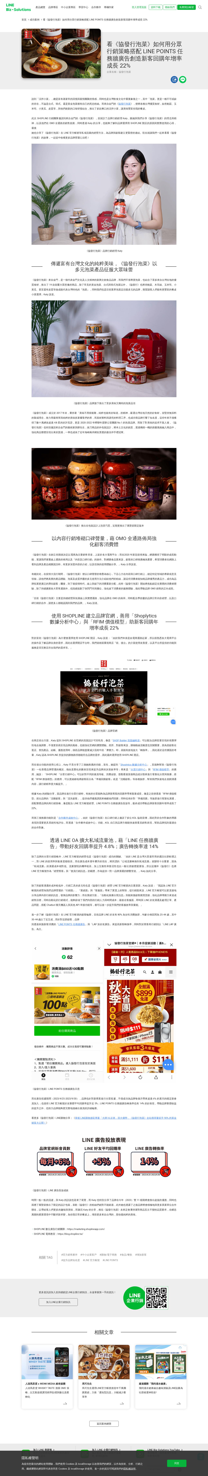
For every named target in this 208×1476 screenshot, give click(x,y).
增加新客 (142, 1254)
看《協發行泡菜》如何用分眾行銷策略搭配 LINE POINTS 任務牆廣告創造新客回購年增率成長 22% (95, 19)
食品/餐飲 (127, 1254)
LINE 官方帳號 (92, 1260)
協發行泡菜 (124, 103)
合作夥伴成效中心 (68, 817)
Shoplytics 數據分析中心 (134, 764)
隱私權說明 (129, 1468)
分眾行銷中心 (138, 769)
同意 (176, 1463)
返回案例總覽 (104, 1423)
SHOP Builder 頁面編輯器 (126, 740)
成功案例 (34, 19)
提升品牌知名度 (71, 1260)
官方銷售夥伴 (70, 1254)
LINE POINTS (111, 1260)
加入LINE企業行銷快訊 (58, 1302)
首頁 (24, 19)
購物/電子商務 (109, 1254)
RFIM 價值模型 (161, 769)
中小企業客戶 (89, 1254)
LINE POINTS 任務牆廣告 (71, 924)
